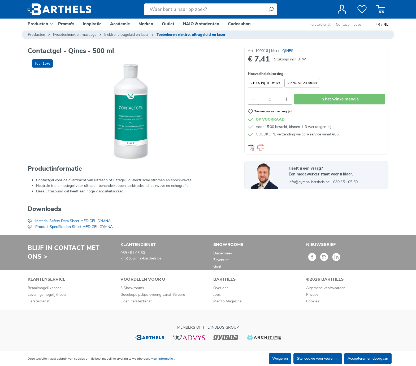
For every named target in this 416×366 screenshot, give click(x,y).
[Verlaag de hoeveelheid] (253, 99)
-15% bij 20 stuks (302, 83)
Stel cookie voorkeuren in (318, 358)
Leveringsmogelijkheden (47, 294)
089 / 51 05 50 (345, 181)
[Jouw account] (342, 9)
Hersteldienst (320, 24)
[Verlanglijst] (362, 9)
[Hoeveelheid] (269, 99)
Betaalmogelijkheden (45, 287)
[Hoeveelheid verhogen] (286, 99)
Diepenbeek (222, 253)
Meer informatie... (163, 358)
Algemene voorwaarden (325, 287)
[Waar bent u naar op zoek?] (204, 9)
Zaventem (221, 259)
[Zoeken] (271, 9)
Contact (342, 24)
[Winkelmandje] (380, 9)
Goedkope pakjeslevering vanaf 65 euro (152, 294)
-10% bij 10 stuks (265, 83)
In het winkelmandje (339, 99)
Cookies (312, 301)
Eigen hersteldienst (136, 301)
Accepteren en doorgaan (368, 358)
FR (377, 24)
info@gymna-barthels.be (310, 181)
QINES (287, 50)
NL (385, 24)
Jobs (358, 24)
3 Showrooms (132, 287)
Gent (217, 266)
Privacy (312, 294)
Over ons (220, 287)
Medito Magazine (227, 301)
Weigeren (280, 358)
